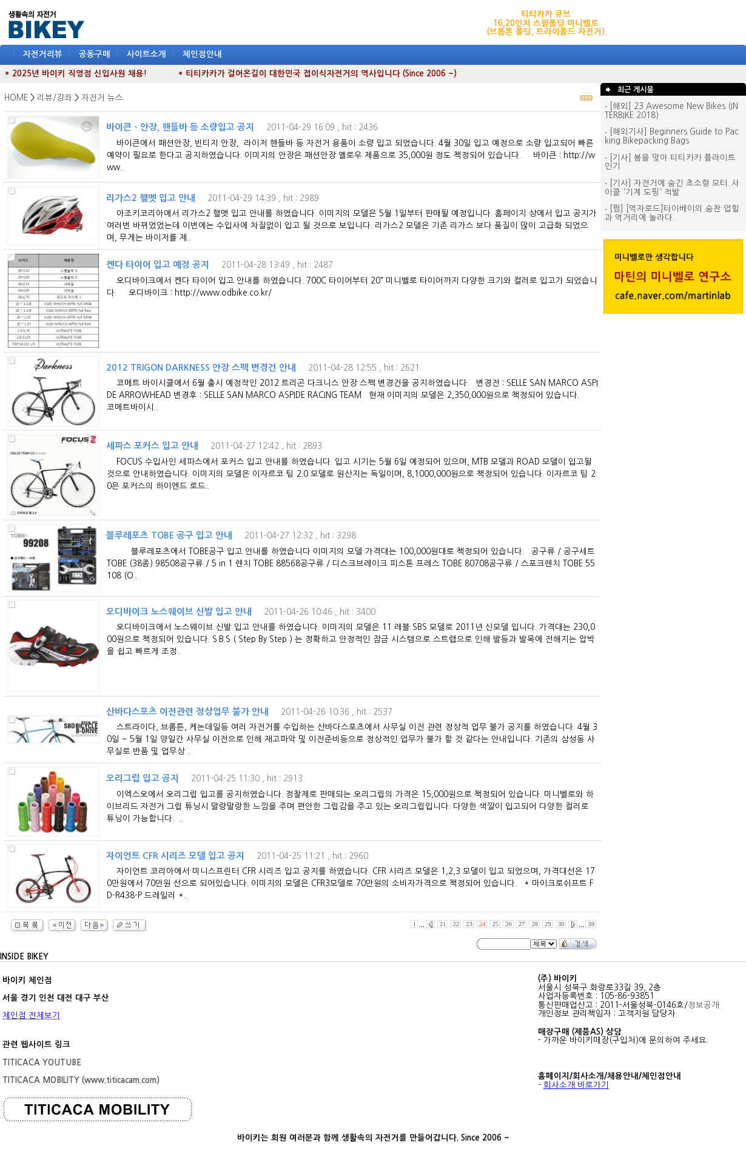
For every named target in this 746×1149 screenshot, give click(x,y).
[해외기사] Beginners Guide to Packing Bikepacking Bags (672, 136)
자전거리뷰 (42, 54)
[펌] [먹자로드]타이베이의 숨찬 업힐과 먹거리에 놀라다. (672, 213)
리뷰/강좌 (54, 98)
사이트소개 (146, 54)
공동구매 (94, 54)
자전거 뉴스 (102, 98)
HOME (16, 98)
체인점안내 (202, 54)
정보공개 (703, 1005)
